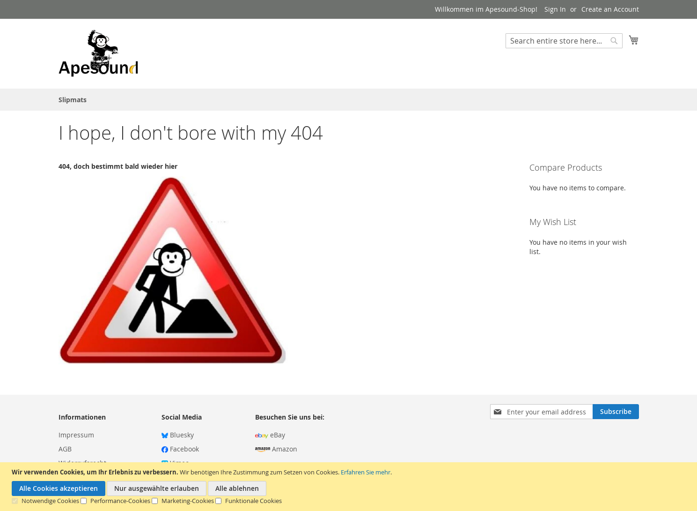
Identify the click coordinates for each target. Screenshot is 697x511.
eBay (270, 434)
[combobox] (564, 40)
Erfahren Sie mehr (365, 472)
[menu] (348, 100)
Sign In (555, 9)
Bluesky (177, 434)
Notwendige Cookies (50, 500)
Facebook (180, 448)
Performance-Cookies (120, 500)
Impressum (76, 434)
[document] (350, 486)
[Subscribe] (616, 411)
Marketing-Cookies (187, 500)
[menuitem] (72, 100)
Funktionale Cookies (253, 500)
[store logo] (98, 53)
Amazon (276, 448)
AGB (65, 448)
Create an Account (610, 9)
